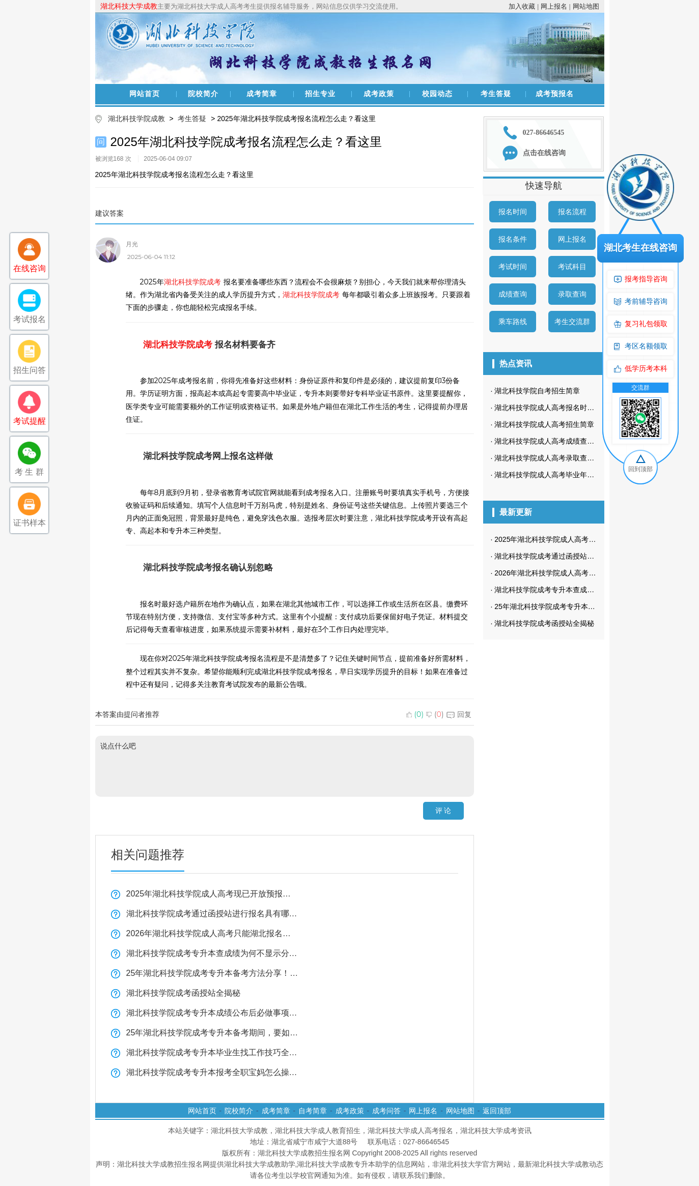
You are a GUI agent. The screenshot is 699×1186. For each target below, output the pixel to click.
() (415, 714)
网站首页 (144, 94)
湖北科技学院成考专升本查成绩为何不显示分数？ (212, 953)
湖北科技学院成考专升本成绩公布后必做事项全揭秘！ (212, 1012)
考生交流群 (572, 321)
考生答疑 (496, 94)
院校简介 (203, 94)
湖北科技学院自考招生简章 (537, 391)
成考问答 (386, 1111)
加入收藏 (522, 6)
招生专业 (320, 94)
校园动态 (437, 94)
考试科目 (572, 267)
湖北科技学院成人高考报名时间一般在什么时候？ (572, 407)
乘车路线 (512, 321)
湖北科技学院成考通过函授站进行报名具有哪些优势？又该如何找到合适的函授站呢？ (212, 913)
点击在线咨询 (544, 153)
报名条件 (512, 239)
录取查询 (572, 294)
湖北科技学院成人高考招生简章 (544, 424)
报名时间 (512, 212)
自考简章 (312, 1111)
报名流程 (572, 212)
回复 (458, 714)
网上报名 (554, 6)
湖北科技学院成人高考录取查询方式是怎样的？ (569, 458)
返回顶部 (497, 1111)
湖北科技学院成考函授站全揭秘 (183, 993)
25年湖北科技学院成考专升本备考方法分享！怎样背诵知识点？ (212, 973)
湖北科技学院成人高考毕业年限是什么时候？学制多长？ (583, 475)
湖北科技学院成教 (136, 118)
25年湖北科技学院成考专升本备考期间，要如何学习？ (212, 1032)
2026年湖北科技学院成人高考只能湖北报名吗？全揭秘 (212, 933)
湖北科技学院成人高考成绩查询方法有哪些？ (565, 441)
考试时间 (512, 267)
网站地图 (586, 6)
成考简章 (261, 94)
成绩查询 (512, 294)
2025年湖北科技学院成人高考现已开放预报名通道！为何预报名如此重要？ (212, 893)
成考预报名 (555, 94)
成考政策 (379, 94)
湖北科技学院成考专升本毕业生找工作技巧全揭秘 (212, 1052)
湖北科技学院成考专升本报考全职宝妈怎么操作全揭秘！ (212, 1072)
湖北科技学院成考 (192, 281)
